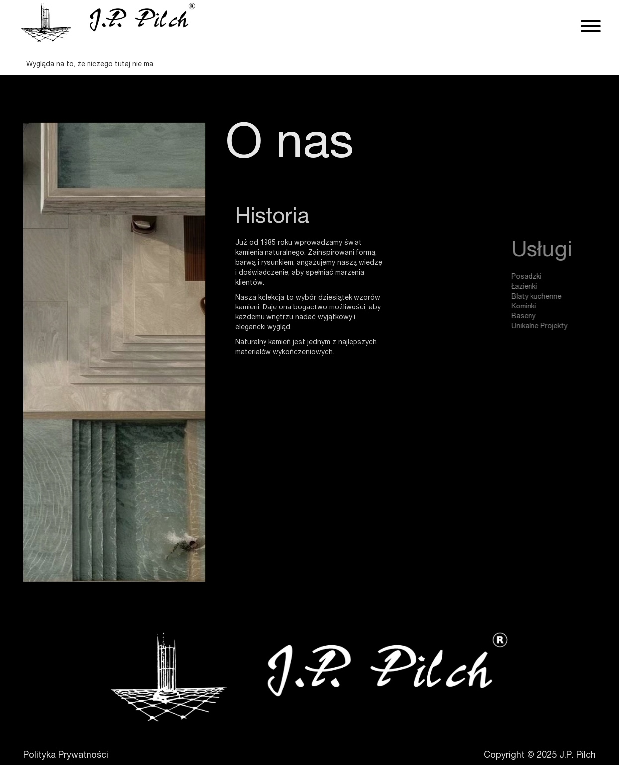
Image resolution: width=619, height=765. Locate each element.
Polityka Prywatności (65, 755)
